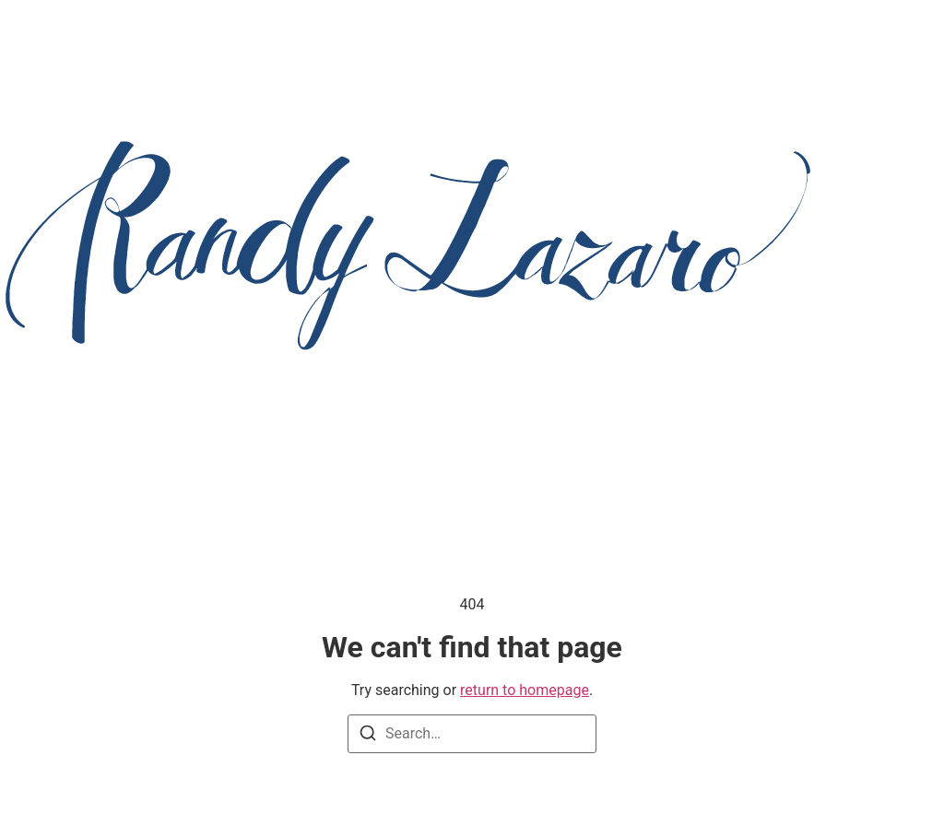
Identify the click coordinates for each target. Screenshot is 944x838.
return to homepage (524, 690)
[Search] (368, 736)
